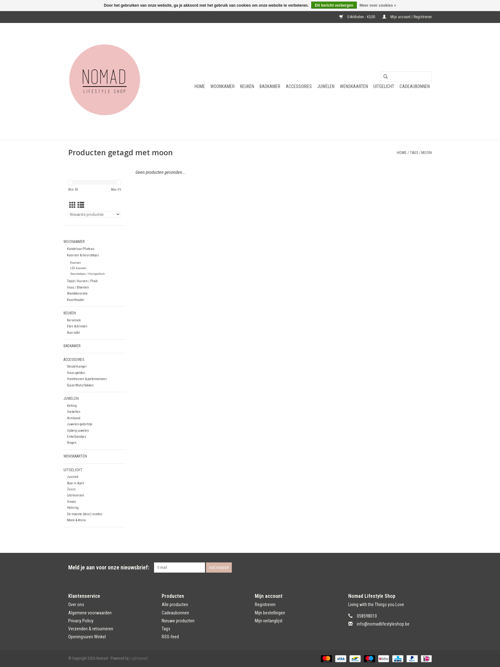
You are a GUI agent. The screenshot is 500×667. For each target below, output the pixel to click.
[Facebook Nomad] (415, 567)
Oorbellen (73, 412)
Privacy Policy (80, 620)
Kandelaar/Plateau (80, 249)
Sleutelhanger (77, 366)
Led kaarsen (75, 495)
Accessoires (299, 86)
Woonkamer (222, 86)
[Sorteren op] (94, 214)
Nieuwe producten (178, 620)
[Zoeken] (406, 76)
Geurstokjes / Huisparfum (87, 273)
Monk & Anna (76, 520)
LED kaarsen (78, 268)
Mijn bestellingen (270, 612)
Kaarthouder (76, 300)
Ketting (72, 406)
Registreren (265, 604)
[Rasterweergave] (72, 205)
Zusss (71, 489)
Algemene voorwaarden (90, 612)
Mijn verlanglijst (269, 620)
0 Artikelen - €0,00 (357, 17)
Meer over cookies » (377, 5)
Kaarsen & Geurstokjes (83, 255)
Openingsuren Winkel (87, 636)
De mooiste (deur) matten (84, 514)
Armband (73, 418)
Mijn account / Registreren (407, 17)
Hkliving (73, 508)
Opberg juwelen (78, 431)
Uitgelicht (383, 86)
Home (200, 86)
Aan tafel (73, 333)
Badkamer (270, 86)
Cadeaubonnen (415, 86)
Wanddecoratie (77, 293)
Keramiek (74, 320)
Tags (414, 152)
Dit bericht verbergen (334, 5)
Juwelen (326, 86)
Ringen (72, 443)
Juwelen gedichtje (79, 424)
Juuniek (72, 477)
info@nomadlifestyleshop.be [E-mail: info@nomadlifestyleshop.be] (383, 624)
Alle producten (175, 604)
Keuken (247, 86)
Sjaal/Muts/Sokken (80, 385)
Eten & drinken (77, 326)
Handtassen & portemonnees (87, 379)
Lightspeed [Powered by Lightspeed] (139, 658)
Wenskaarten (354, 86)
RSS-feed (170, 636)
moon (426, 152)
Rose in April (75, 483)
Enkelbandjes (76, 437)
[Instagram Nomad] (427, 567)
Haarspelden (76, 373)
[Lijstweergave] (80, 205)
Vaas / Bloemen (78, 287)
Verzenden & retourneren (90, 628)
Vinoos (71, 502)
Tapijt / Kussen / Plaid (82, 281)
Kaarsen (75, 262)
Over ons (76, 604)
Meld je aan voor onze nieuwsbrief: (108, 567)
